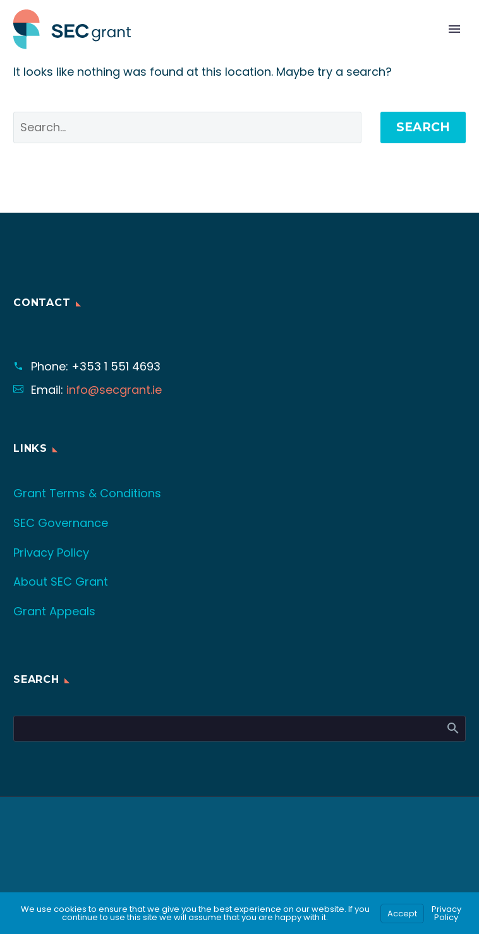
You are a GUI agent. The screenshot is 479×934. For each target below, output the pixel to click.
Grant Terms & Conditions (87, 493)
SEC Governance (60, 523)
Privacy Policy (51, 552)
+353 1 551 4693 (116, 366)
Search (423, 127)
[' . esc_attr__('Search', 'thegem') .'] (187, 127)
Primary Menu (454, 29)
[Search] (239, 729)
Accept (402, 913)
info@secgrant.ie (114, 390)
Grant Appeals (54, 611)
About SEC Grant (60, 581)
